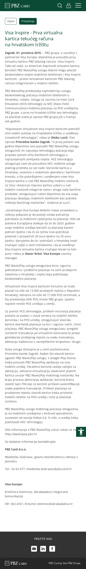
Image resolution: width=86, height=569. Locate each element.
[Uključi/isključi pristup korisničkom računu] (68, 5)
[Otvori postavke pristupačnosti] (81, 432)
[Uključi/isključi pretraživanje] (59, 5)
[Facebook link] (52, 549)
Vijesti (10, 21)
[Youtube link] (34, 549)
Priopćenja (27, 21)
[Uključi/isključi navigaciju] (77, 5)
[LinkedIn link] (43, 549)
